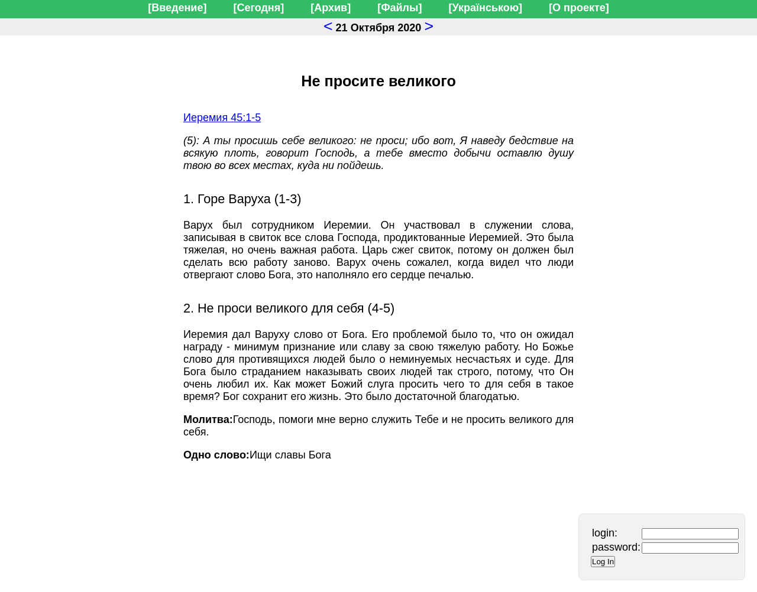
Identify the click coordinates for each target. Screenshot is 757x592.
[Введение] (177, 8)
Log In (603, 561)
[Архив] (330, 8)
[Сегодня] (258, 8)
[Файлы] (399, 8)
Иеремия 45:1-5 (222, 117)
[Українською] (485, 8)
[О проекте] (579, 8)
